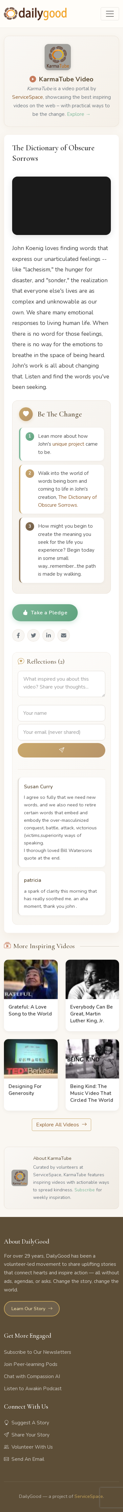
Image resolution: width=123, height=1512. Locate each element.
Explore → (79, 114)
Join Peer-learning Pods (30, 1364)
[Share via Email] (63, 635)
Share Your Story (27, 1435)
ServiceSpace (27, 97)
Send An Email (24, 1459)
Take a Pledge (45, 612)
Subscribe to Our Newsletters (37, 1352)
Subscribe (84, 1190)
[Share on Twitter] (33, 635)
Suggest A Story (26, 1422)
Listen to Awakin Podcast (33, 1388)
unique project (68, 444)
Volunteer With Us (28, 1447)
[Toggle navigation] (110, 13)
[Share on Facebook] (18, 635)
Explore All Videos (61, 1124)
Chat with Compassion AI (32, 1376)
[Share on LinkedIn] (48, 635)
